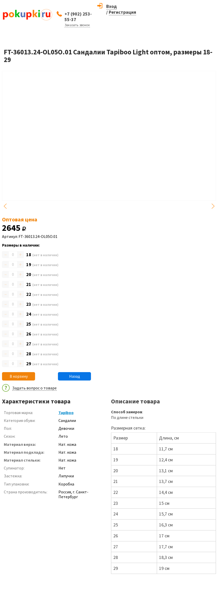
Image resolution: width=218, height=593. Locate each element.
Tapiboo (66, 412)
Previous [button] (5, 206)
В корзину (19, 376)
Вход (111, 6)
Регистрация (122, 12)
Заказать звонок (77, 25)
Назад (74, 376)
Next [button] (213, 206)
